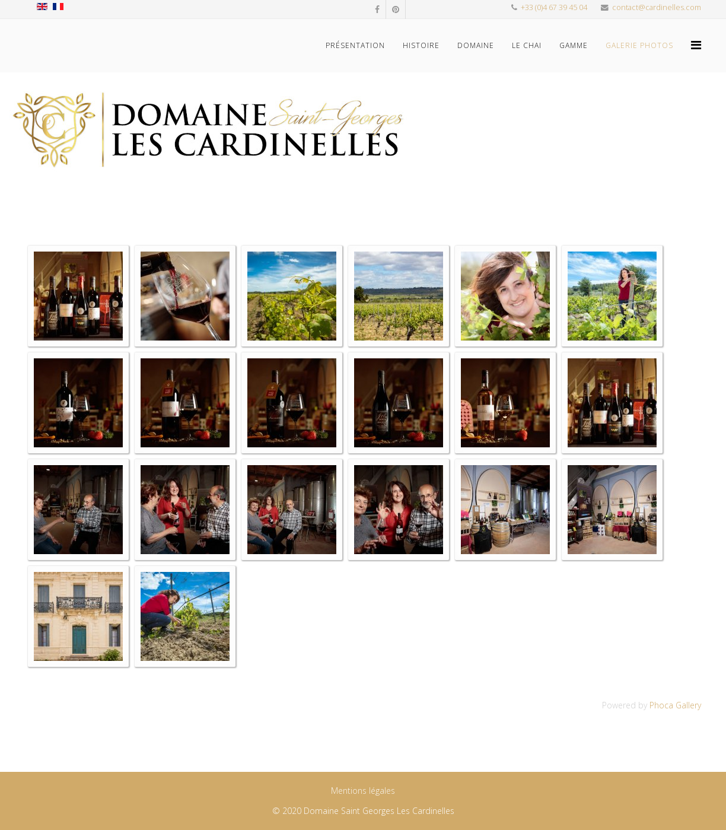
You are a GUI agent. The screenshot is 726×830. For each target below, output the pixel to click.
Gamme (573, 45)
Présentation (355, 45)
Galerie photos (639, 45)
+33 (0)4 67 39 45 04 (554, 7)
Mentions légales (363, 790)
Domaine (475, 45)
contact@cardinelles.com (656, 7)
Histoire (421, 45)
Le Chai (527, 45)
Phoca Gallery (675, 705)
